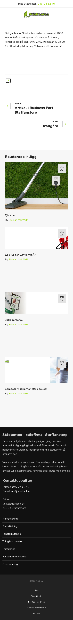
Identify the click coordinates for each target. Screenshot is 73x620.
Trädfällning (8, 549)
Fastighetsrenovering (14, 556)
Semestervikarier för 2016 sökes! (26, 389)
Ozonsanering (10, 564)
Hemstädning (10, 519)
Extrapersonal (14, 320)
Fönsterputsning (11, 534)
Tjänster (10, 215)
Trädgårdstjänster (12, 541)
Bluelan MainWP (18, 220)
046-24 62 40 (46, 4)
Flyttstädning (9, 526)
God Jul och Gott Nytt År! (20, 255)
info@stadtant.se (20, 491)
